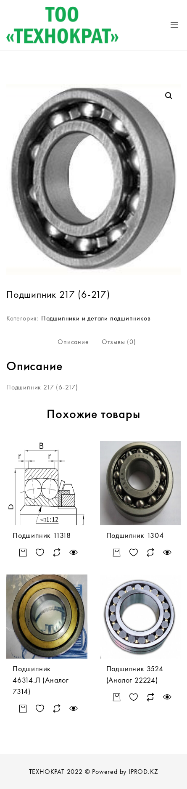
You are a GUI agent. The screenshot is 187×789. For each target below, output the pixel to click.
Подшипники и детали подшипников (96, 318)
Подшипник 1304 (135, 535)
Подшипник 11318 (42, 535)
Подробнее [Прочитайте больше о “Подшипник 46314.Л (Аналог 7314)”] (23, 708)
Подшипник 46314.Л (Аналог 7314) (41, 680)
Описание (73, 341)
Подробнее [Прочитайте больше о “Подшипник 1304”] (116, 552)
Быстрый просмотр (73, 552)
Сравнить (57, 552)
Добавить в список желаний (40, 552)
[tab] (73, 342)
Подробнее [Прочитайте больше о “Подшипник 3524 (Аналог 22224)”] (116, 697)
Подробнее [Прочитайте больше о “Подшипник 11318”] (23, 552)
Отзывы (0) (119, 341)
